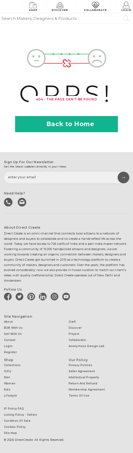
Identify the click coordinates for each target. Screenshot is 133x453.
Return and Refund (83, 383)
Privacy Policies (80, 365)
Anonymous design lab (86, 346)
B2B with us (13, 328)
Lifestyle (10, 395)
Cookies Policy (15, 427)
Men (7, 377)
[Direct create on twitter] (20, 296)
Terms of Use (79, 395)
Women (9, 383)
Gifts (7, 371)
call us (9, 201)
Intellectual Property (84, 377)
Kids (7, 389)
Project (74, 334)
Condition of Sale (17, 421)
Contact (10, 340)
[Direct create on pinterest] (32, 296)
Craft (72, 321)
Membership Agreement (87, 389)
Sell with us (13, 334)
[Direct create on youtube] (67, 296)
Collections (12, 365)
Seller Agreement (82, 371)
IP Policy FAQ (14, 408)
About (8, 321)
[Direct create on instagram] (55, 296)
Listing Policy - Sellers (20, 414)
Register (10, 352)
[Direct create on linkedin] (43, 296)
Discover (60, 6)
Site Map (10, 433)
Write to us (22, 201)
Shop (33, 6)
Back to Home (66, 124)
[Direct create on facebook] (9, 296)
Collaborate (95, 6)
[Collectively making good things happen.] (11, 6)
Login (126, 6)
